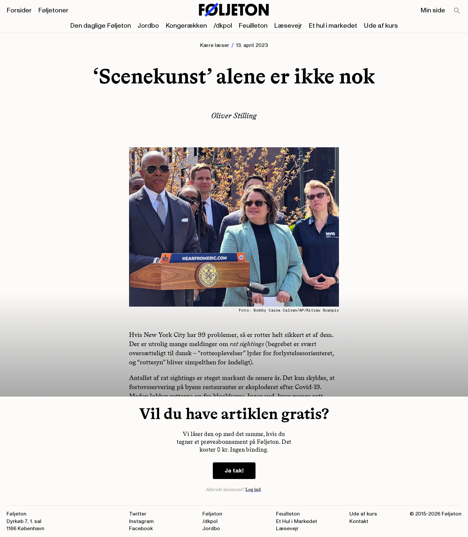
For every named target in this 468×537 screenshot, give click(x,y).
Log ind (253, 489)
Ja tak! (234, 471)
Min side (432, 10)
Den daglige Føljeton (100, 25)
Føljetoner (53, 10)
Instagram (141, 521)
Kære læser (214, 45)
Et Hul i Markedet (296, 521)
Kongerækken (186, 25)
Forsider (19, 10)
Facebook (141, 528)
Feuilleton (253, 25)
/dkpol (222, 25)
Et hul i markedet (333, 25)
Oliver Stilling (234, 115)
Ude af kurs (381, 25)
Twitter (137, 513)
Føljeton (212, 513)
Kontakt (358, 521)
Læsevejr (288, 25)
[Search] (457, 11)
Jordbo (148, 25)
